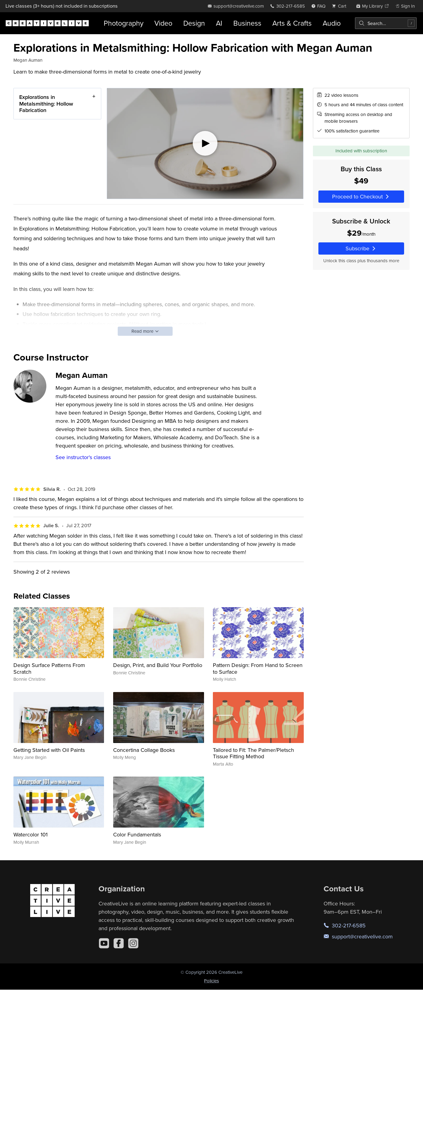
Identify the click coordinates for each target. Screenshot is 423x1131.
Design (194, 23)
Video (163, 23)
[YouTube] (104, 943)
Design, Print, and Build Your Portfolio (157, 665)
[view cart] (340, 6)
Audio (332, 23)
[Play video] (205, 143)
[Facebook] (118, 943)
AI (219, 23)
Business (247, 23)
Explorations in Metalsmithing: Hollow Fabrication (46, 103)
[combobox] (385, 23)
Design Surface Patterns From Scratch (49, 668)
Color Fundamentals (137, 834)
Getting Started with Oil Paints (49, 750)
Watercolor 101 (30, 834)
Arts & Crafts (292, 23)
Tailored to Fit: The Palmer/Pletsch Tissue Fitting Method (253, 753)
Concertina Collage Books (144, 750)
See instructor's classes (83, 457)
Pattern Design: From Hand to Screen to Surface (258, 668)
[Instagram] (133, 943)
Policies (211, 980)
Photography (123, 23)
